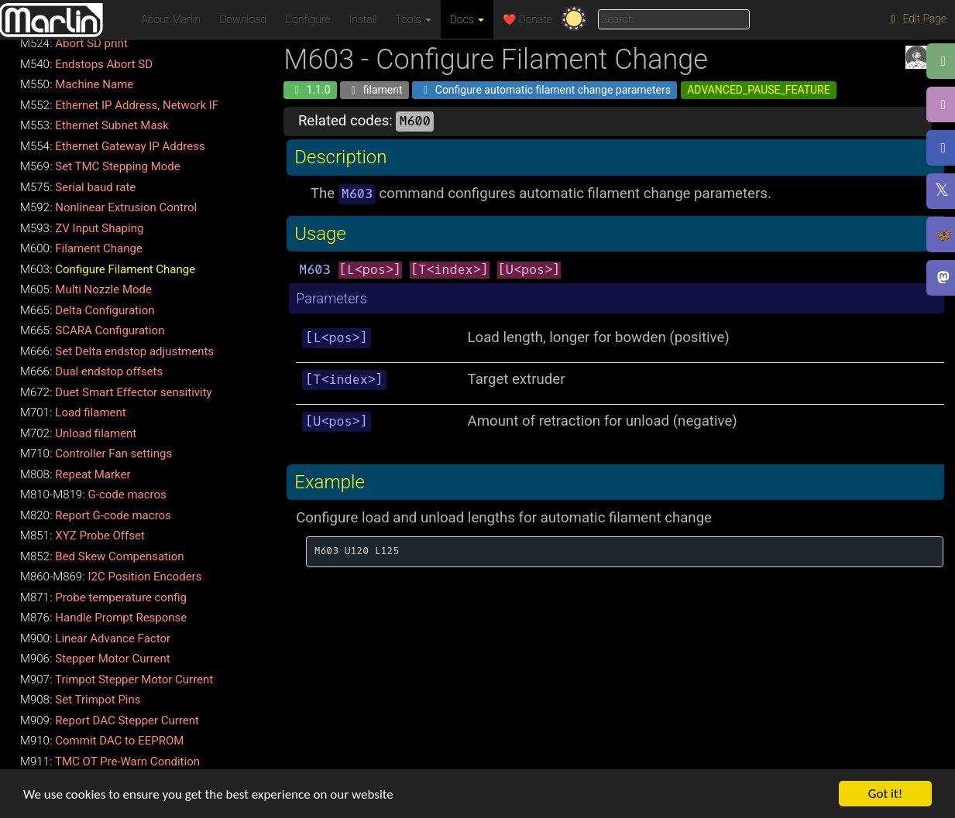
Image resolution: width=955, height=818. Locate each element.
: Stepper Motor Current (95, 659)
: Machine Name (76, 84)
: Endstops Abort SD (86, 64)
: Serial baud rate (78, 187)
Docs (467, 19)
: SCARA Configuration (92, 330)
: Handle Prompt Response (103, 618)
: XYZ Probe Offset (82, 535)
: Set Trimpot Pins (80, 700)
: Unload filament (78, 433)
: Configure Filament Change (107, 269)
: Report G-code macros (95, 515)
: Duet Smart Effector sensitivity (116, 392)
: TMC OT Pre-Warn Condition (110, 761)
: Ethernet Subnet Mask (94, 125)
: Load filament (73, 412)
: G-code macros (93, 494)
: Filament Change (81, 248)
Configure (308, 19)
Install (363, 19)
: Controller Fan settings (96, 453)
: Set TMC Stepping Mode (100, 166)
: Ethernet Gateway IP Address (112, 146)
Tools (413, 19)
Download (242, 19)
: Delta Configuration (87, 310)
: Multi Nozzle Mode (86, 289)
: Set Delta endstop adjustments (117, 351)
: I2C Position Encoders (110, 577)
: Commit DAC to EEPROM (102, 741)
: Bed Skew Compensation (102, 556)
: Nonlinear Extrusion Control (108, 207)
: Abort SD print (74, 43)
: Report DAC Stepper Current (109, 720)
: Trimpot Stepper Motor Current (116, 679)
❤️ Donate (527, 19)
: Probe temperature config (103, 597)
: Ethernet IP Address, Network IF (119, 105)
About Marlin (171, 19)
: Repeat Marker (75, 474)
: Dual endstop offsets (91, 371)
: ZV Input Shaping (81, 228)
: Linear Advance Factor (95, 638)
